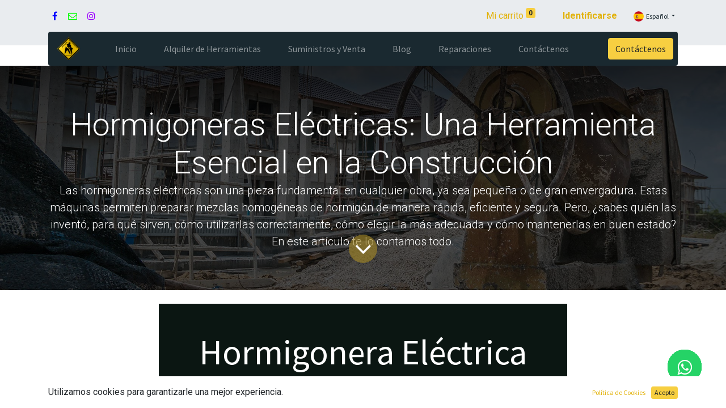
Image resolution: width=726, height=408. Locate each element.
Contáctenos (640, 48)
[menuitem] (126, 48)
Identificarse (590, 15)
